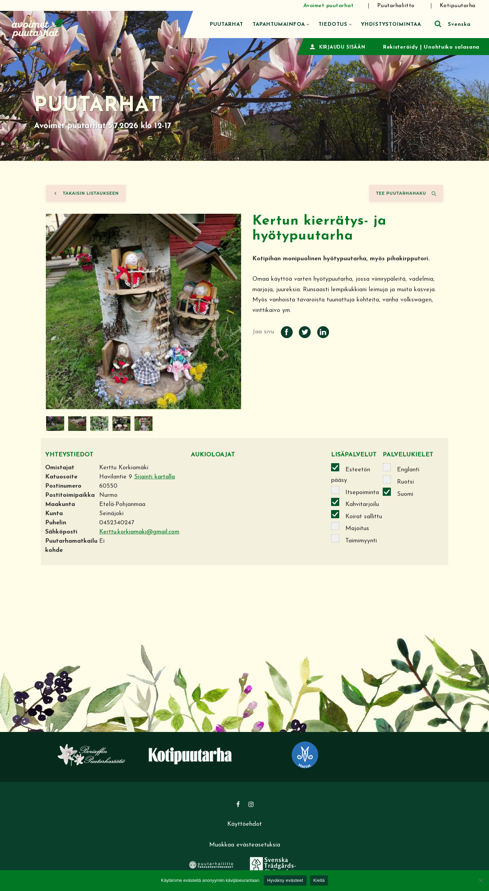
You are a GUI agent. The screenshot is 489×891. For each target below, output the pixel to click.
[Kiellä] (480, 880)
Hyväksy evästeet (285, 880)
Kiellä (319, 880)
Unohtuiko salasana (451, 47)
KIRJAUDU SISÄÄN (342, 47)
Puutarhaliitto (396, 5)
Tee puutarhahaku (406, 193)
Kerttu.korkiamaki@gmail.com (139, 532)
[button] (308, 24)
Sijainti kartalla (154, 477)
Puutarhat (226, 24)
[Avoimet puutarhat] (37, 27)
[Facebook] (238, 804)
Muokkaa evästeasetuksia (244, 845)
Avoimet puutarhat (328, 5)
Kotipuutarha (457, 5)
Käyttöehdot (244, 824)
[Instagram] (251, 804)
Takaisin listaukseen (86, 193)
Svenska (459, 24)
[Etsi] (437, 23)
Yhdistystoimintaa (391, 24)
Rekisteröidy (400, 47)
